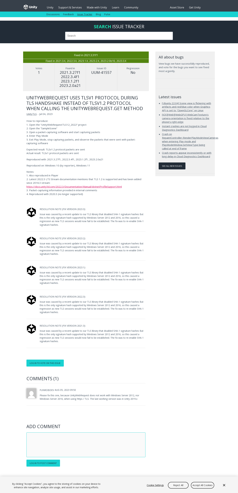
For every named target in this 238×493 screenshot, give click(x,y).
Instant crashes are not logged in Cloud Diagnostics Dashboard (184, 127)
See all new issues (172, 165)
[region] (119, 484)
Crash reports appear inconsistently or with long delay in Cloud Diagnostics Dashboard (186, 154)
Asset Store (177, 7)
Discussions (53, 14)
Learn (115, 7)
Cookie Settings (155, 485)
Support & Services (70, 7)
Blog (98, 14)
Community (131, 7)
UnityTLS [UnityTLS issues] (31, 114)
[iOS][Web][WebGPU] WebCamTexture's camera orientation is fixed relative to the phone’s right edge (185, 118)
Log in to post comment (43, 463)
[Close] (224, 485)
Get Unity (195, 7)
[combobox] (119, 36)
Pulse (107, 14)
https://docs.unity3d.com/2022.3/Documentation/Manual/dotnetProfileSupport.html (74, 186)
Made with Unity (97, 7)
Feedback (68, 14)
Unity (50, 7)
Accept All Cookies (203, 485)
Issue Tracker (84, 14)
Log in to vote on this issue (45, 363)
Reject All (178, 485)
